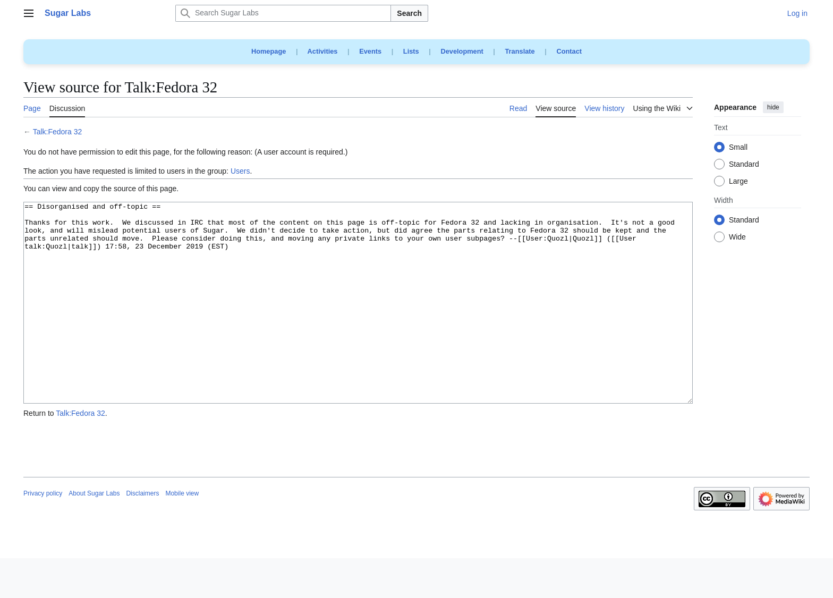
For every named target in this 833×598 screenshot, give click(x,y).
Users (240, 171)
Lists (411, 51)
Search (409, 13)
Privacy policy (42, 533)
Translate (520, 51)
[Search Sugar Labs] (283, 13)
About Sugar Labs (94, 533)
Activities (323, 51)
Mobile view (182, 533)
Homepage (268, 51)
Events (370, 51)
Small (738, 147)
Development (461, 51)
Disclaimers (142, 533)
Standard (744, 164)
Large (738, 181)
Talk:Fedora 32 (57, 131)
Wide (737, 237)
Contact (569, 51)
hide (773, 107)
